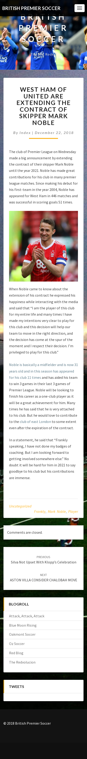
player (73, 511)
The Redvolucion (22, 662)
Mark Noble (57, 511)
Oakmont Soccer (22, 634)
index (25, 132)
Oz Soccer (17, 643)
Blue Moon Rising (23, 625)
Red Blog (16, 653)
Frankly (39, 511)
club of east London (35, 421)
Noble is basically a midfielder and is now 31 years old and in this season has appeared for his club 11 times (43, 371)
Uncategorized (20, 506)
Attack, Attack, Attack (26, 616)
